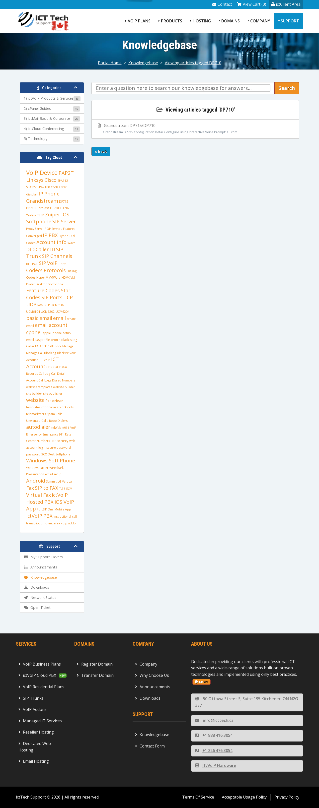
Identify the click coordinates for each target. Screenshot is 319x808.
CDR (49, 367)
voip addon (69, 523)
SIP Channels (57, 256)
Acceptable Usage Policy (244, 797)
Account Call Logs (38, 380)
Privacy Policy (286, 797)
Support (290, 21)
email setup (53, 474)
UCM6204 (62, 312)
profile (55, 340)
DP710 (30, 208)
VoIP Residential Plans (41, 686)
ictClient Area (286, 4)
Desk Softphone (59, 454)
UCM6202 (48, 312)
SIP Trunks (31, 698)
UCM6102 (58, 305)
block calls (66, 407)
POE (35, 264)
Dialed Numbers (63, 380)
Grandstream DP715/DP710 (195, 129)
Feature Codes (43, 290)
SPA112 (63, 181)
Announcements (152, 686)
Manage (68, 346)
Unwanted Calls (37, 421)
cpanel (34, 332)
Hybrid (64, 236)
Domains (230, 21)
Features (69, 229)
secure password (58, 447)
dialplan (32, 194)
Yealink (31, 215)
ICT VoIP (44, 360)
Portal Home (110, 62)
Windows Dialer (37, 468)
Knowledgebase (143, 62)
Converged (34, 236)
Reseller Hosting (36, 732)
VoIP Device (42, 172)
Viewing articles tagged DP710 (193, 62)
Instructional (62, 516)
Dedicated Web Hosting (34, 747)
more (201, 682)
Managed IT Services (40, 721)
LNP (53, 441)
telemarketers (36, 414)
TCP (68, 297)
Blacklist (63, 353)
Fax (30, 488)
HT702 (65, 208)
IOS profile (42, 340)
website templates (39, 387)
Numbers (43, 441)
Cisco (51, 180)
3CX (44, 454)
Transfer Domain (95, 675)
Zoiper (52, 214)
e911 (65, 428)
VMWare (55, 277)
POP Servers (53, 229)
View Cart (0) (251, 4)
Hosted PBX (40, 501)
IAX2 (40, 305)
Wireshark (56, 468)
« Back (101, 151)
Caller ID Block (36, 346)
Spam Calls (54, 414)
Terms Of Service (198, 797)
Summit (51, 481)
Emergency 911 (53, 434)
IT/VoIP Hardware (215, 765)
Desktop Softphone (49, 284)
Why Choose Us (152, 675)
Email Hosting (33, 761)
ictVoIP (60, 495)
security (62, 441)
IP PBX (50, 235)
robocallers (49, 407)
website (35, 400)
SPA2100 (44, 187)
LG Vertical (65, 481)
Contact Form (150, 746)
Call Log (44, 374)
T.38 (62, 489)
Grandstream (42, 200)
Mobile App (63, 509)
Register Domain (95, 664)
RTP (47, 305)
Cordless (42, 208)
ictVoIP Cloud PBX (37, 675)
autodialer (38, 427)
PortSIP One (45, 509)
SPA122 (31, 187)
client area (52, 523)
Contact (222, 4)
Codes (55, 187)
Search (287, 88)
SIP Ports (52, 297)
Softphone (38, 221)
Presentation (35, 474)
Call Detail (58, 374)
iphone (57, 333)
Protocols (55, 270)
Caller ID (45, 249)
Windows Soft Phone (50, 460)
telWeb (56, 428)
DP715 (63, 201)
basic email (39, 318)
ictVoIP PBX (39, 515)
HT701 (54, 208)
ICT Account (42, 363)
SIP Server (64, 221)
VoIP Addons (32, 709)
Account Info (51, 242)
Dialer (30, 284)
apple (47, 333)
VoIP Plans (139, 21)
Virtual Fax (38, 495)
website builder (64, 387)
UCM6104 (33, 312)
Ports (62, 264)
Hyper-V (42, 277)
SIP (42, 263)
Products (171, 21)
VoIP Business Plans (39, 664)
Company (260, 21)
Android (35, 480)
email (59, 318)
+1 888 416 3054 (214, 735)
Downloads (147, 698)
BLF (28, 264)
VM (73, 277)
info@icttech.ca (214, 720)
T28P (40, 215)
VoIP (53, 263)
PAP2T (66, 173)
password (33, 454)
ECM (69, 489)
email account (51, 325)
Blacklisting (69, 340)
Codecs (34, 270)
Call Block (54, 346)
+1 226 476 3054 (214, 750)
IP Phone (49, 193)
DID (30, 249)
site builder (34, 393)
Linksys (35, 180)
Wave (71, 243)
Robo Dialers (58, 421)
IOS (65, 214)
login (41, 447)
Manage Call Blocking (41, 353)
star (64, 187)
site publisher (52, 393)
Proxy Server (35, 229)
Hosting (202, 21)
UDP (31, 304)
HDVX (66, 277)
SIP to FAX (46, 488)
